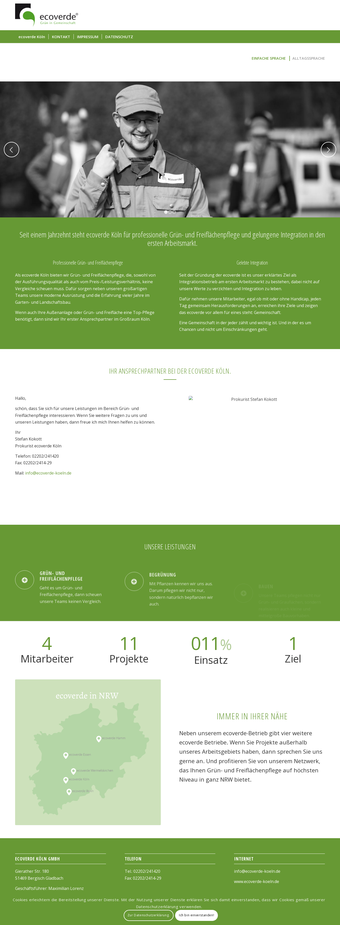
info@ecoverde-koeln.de (48, 473)
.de (277, 871)
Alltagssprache (308, 58)
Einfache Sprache (269, 58)
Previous (11, 149)
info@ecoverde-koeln (254, 871)
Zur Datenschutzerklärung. (149, 915)
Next (328, 149)
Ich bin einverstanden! (196, 915)
